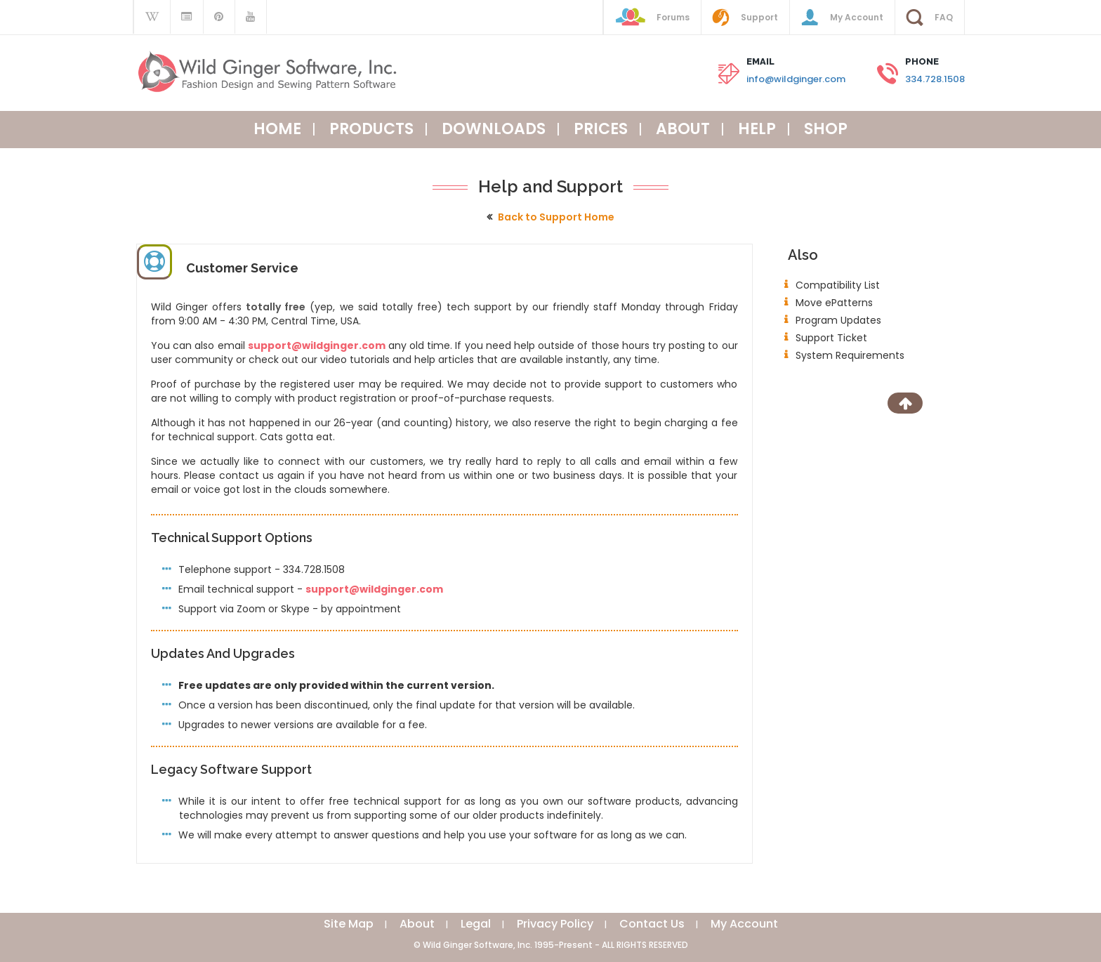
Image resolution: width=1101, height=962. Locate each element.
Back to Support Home (556, 217)
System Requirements (850, 355)
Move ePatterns (834, 303)
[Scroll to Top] (905, 403)
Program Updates (838, 320)
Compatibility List (838, 285)
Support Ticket (831, 338)
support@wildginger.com (316, 345)
